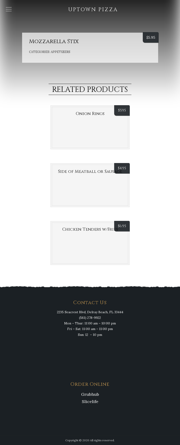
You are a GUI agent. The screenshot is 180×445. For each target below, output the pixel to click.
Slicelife (90, 401)
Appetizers (60, 52)
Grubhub (90, 394)
